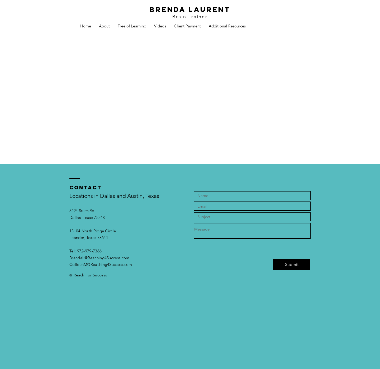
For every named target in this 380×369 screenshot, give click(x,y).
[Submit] (291, 264)
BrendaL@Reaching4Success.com (99, 257)
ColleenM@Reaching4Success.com (100, 264)
